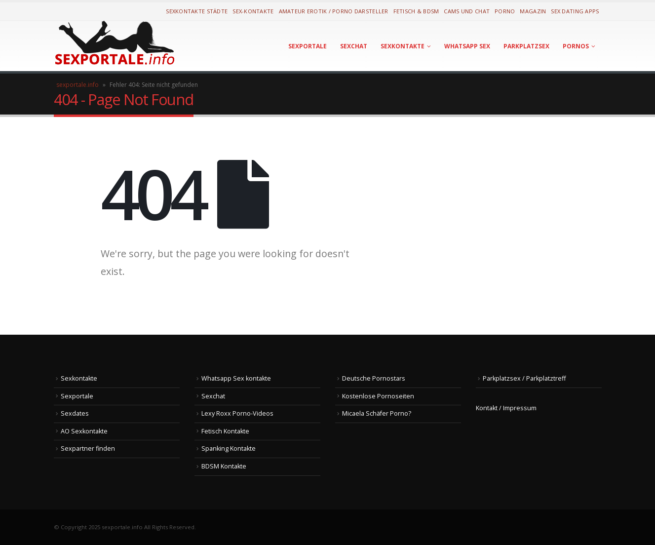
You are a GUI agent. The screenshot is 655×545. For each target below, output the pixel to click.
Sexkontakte (402, 46)
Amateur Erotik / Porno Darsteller (333, 11)
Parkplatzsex (526, 46)
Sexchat (353, 46)
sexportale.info (77, 84)
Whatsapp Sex (467, 46)
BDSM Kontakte (223, 466)
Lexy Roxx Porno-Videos (237, 413)
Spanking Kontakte (228, 448)
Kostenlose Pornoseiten (378, 396)
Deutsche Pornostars (373, 378)
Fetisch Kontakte (225, 431)
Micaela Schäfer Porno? (376, 413)
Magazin (533, 11)
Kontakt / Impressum (506, 408)
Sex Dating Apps (575, 11)
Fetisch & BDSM (416, 11)
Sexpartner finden (88, 448)
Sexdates (75, 413)
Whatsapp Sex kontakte (236, 378)
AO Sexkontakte (84, 431)
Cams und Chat (467, 11)
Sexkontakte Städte (197, 11)
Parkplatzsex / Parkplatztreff (524, 378)
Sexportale (307, 46)
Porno (505, 11)
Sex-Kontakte (252, 11)
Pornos (576, 46)
